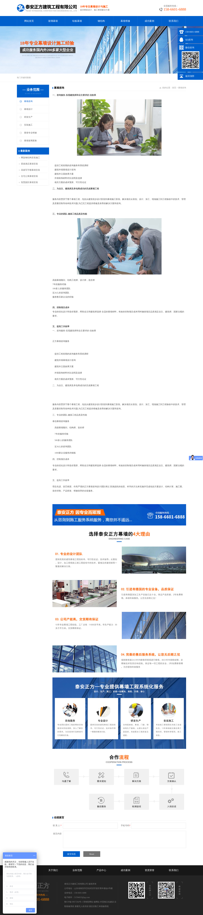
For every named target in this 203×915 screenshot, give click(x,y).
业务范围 (77, 870)
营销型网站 (88, 902)
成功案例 (149, 21)
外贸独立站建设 (107, 902)
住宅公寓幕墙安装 (29, 176)
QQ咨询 (189, 39)
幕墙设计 (28, 109)
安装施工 (28, 125)
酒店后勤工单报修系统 (99, 906)
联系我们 (173, 21)
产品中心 (101, 870)
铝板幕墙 (77, 21)
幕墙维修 (125, 21)
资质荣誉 (149, 870)
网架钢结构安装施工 (30, 157)
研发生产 (28, 117)
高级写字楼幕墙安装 (30, 170)
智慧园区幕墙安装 (29, 182)
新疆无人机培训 (82, 906)
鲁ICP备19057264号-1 (73, 902)
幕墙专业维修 (30, 133)
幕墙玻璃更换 (30, 140)
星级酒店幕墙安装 (29, 164)
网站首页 (29, 21)
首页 (174, 88)
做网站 (97, 902)
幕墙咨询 (28, 101)
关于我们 (53, 870)
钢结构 (101, 21)
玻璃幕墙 (53, 21)
